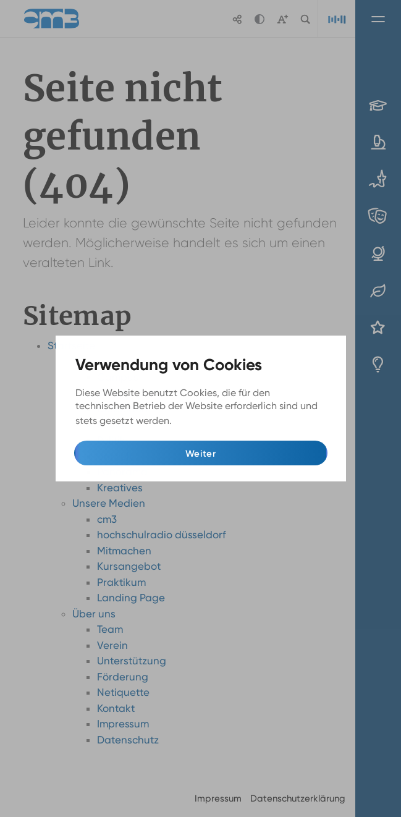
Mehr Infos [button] (199, 421)
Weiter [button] (200, 453)
